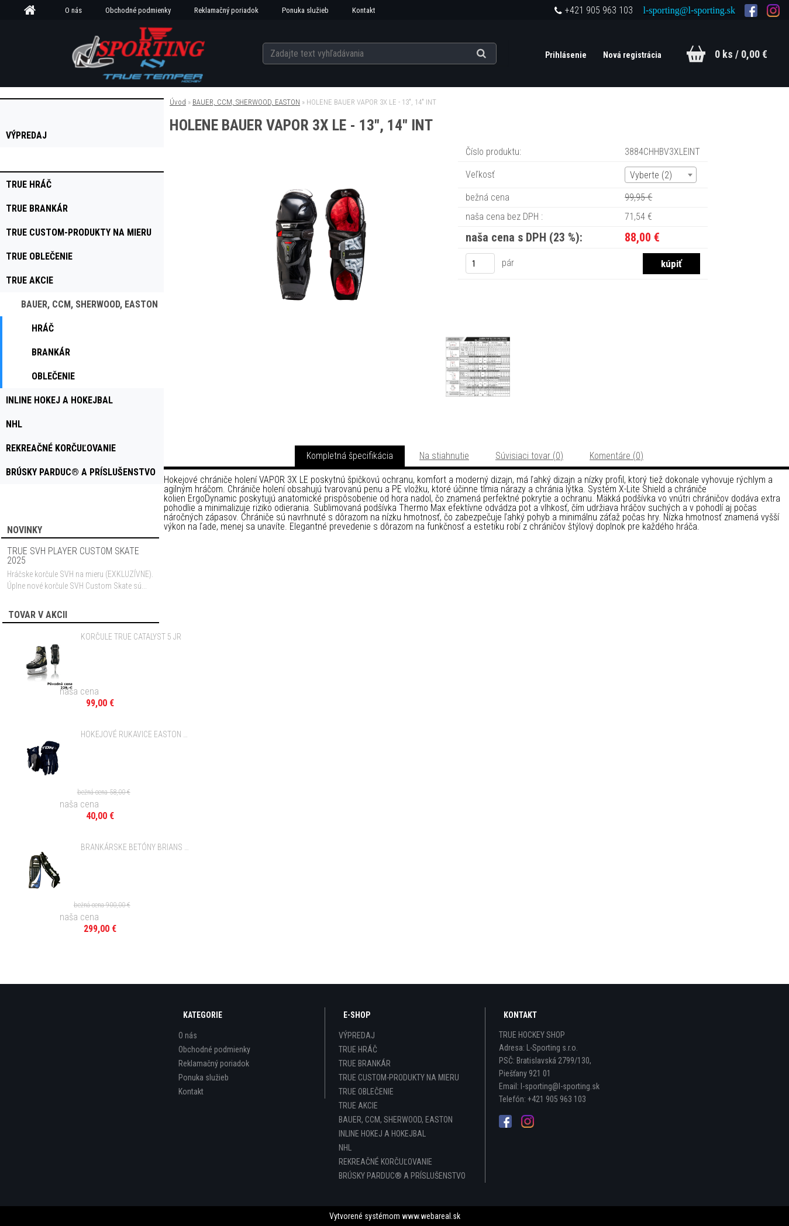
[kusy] (480, 263)
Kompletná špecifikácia (349, 455)
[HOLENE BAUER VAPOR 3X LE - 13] (319, 160)
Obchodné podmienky (138, 10)
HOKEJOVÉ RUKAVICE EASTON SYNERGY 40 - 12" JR (135, 734)
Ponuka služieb (305, 10)
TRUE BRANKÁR (365, 1063)
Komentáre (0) (616, 455)
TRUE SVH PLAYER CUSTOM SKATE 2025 (73, 555)
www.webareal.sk (431, 1216)
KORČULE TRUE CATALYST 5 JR (131, 636)
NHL (345, 1147)
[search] (495, 54)
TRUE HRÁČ (358, 1049)
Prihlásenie (566, 55)
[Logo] (139, 53)
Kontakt (363, 10)
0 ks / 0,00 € (741, 54)
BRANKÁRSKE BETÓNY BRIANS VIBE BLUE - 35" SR (135, 847)
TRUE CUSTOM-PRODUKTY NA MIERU (399, 1077)
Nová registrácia (632, 55)
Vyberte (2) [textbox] (651, 175)
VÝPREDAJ (357, 1035)
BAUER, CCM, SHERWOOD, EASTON (246, 102)
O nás (73, 10)
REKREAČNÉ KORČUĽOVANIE (385, 1161)
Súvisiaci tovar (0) (529, 455)
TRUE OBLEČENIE (366, 1091)
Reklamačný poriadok (226, 10)
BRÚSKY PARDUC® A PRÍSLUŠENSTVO (402, 1175)
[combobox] (661, 175)
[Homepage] (33, 10)
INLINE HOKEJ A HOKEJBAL (382, 1133)
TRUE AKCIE (358, 1105)
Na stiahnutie (444, 455)
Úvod (178, 102)
